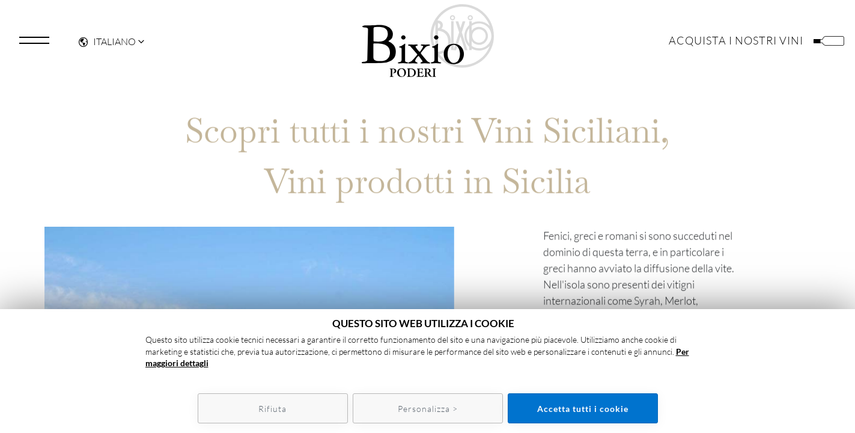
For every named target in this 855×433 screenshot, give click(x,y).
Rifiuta (272, 409)
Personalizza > (428, 409)
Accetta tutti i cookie (582, 409)
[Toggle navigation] (34, 44)
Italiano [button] (107, 46)
